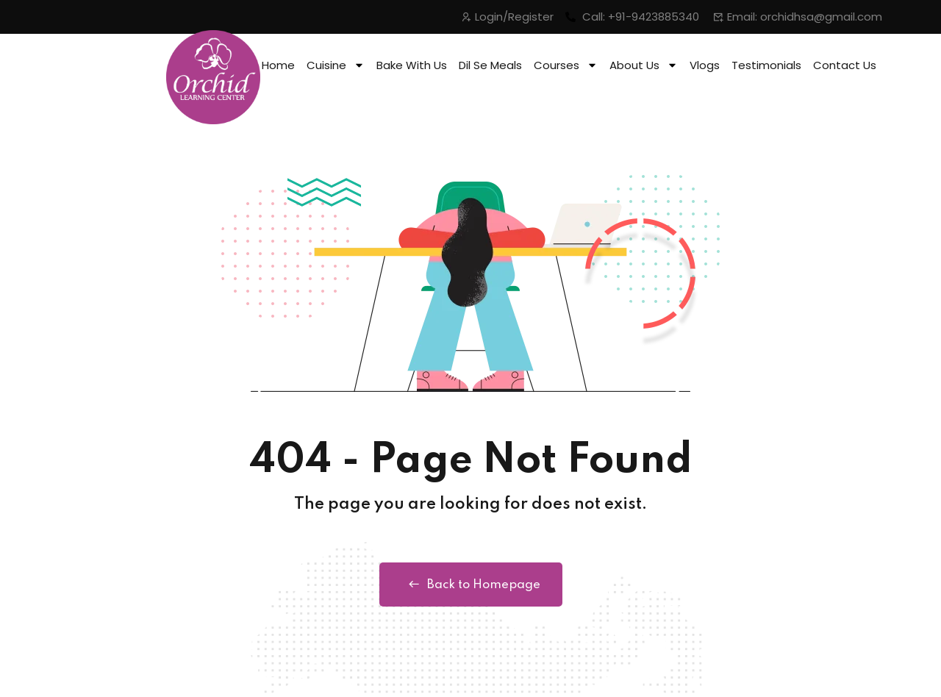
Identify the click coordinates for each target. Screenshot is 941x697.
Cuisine (336, 65)
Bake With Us (411, 65)
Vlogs (705, 65)
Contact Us (844, 65)
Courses (566, 65)
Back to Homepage (470, 584)
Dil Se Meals (490, 65)
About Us (643, 65)
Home (278, 65)
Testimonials (766, 65)
